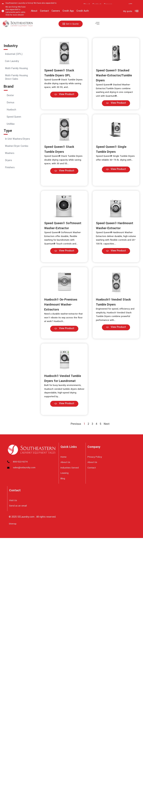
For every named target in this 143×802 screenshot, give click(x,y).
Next (107, 424)
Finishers (10, 167)
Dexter (10, 95)
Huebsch (11, 109)
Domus (10, 102)
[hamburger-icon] (97, 24)
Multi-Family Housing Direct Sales (16, 77)
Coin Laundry (12, 61)
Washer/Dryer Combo (16, 146)
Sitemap (12, 523)
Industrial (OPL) (14, 54)
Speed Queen (14, 117)
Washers (9, 153)
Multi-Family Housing (16, 68)
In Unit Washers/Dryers (17, 139)
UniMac (11, 124)
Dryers (8, 160)
